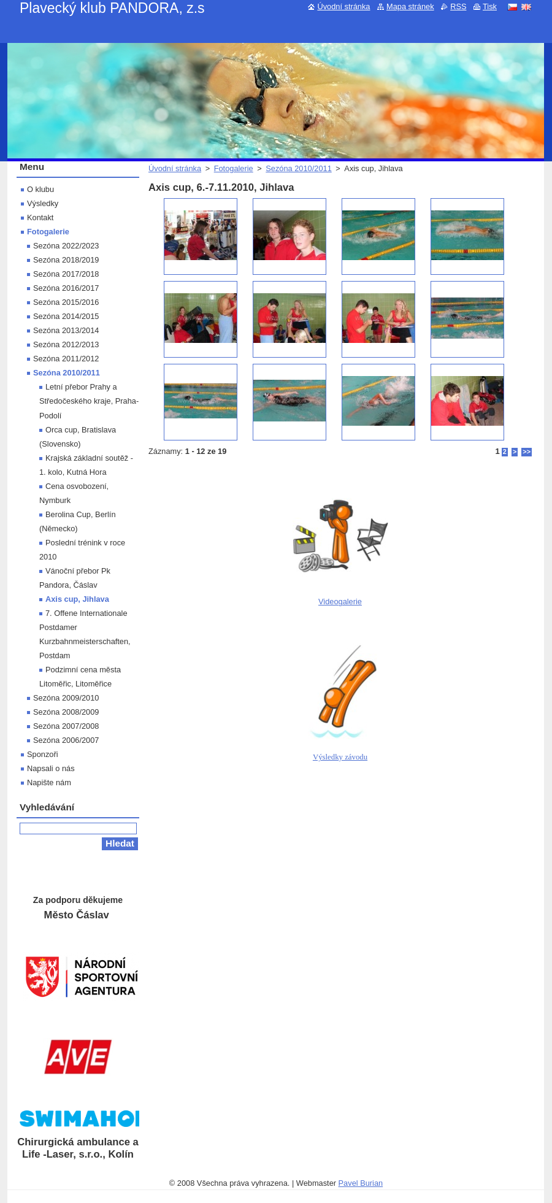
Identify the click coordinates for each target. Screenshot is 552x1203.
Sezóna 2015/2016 (66, 302)
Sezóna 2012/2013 (66, 344)
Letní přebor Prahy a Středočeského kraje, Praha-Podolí (89, 401)
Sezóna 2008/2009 (66, 712)
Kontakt (40, 217)
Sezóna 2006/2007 (66, 740)
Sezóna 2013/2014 (66, 330)
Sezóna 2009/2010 (66, 697)
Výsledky (42, 203)
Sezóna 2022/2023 (66, 245)
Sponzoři (42, 754)
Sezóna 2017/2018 (66, 274)
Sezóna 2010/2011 (298, 168)
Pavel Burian (361, 1183)
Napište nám (49, 782)
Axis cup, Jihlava (77, 599)
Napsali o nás (51, 768)
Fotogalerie (233, 168)
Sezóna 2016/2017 (66, 288)
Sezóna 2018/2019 (66, 259)
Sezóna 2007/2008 (66, 726)
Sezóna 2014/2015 (66, 316)
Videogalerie (340, 601)
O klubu (40, 189)
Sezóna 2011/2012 (66, 358)
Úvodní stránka (174, 168)
